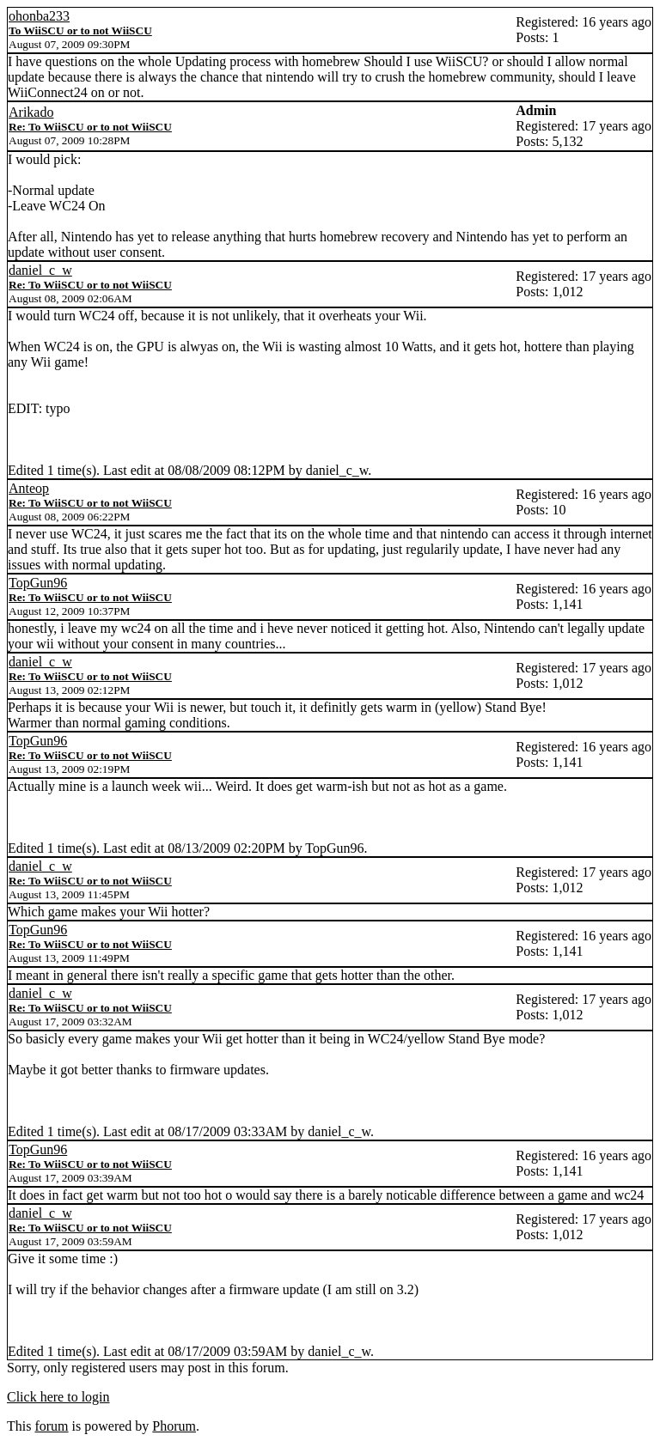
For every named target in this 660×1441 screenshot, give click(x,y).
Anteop (29, 488)
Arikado (31, 112)
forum (51, 1426)
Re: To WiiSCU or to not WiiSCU (90, 126)
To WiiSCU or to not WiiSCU (80, 30)
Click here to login (58, 1396)
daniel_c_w (40, 270)
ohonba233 (39, 16)
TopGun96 (38, 582)
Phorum (174, 1426)
